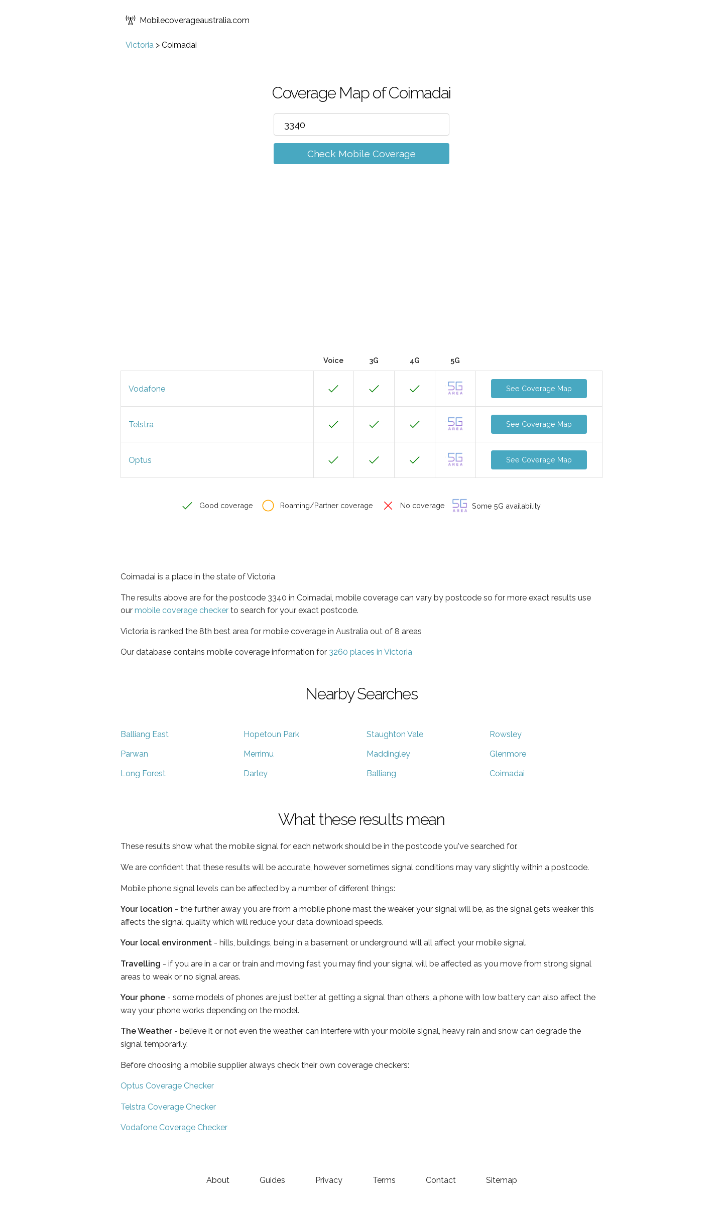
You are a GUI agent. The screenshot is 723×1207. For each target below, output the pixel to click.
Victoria (140, 45)
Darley (256, 773)
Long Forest (143, 773)
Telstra (141, 424)
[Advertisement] (361, 274)
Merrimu (259, 754)
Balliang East (144, 734)
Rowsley (506, 734)
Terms (384, 1180)
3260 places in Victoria (370, 652)
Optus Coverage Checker (167, 1086)
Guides (272, 1180)
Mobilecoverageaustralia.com (188, 20)
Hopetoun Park (271, 734)
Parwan (134, 754)
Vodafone (147, 389)
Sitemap (501, 1180)
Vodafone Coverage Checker (173, 1127)
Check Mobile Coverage (361, 153)
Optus (140, 460)
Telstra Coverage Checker (168, 1107)
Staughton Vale (395, 734)
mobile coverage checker (181, 610)
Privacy (328, 1180)
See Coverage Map (539, 388)
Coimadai (507, 773)
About (217, 1180)
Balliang (381, 773)
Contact (441, 1180)
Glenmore (508, 754)
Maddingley (388, 754)
